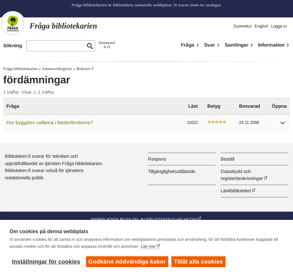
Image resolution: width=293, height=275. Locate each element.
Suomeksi (242, 26)
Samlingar (236, 45)
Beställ (227, 159)
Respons (157, 159)
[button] (283, 125)
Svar (209, 45)
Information (271, 45)
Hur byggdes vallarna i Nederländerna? (49, 122)
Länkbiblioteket (236, 190)
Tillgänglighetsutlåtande (171, 171)
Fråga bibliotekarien (20, 68)
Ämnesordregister (57, 68)
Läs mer (148, 246)
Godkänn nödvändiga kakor (127, 262)
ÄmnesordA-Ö (107, 45)
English (261, 26)
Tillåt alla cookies (198, 262)
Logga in (279, 26)
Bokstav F (85, 68)
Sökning (12, 45)
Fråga (187, 45)
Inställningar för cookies (46, 262)
